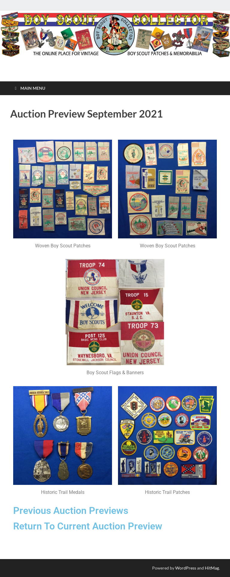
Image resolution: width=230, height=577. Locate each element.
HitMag (212, 567)
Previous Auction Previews (70, 510)
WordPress (185, 567)
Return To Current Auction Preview (87, 526)
